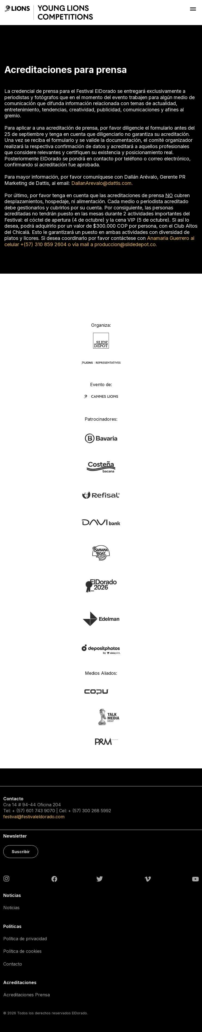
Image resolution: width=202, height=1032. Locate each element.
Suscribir (21, 851)
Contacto (12, 964)
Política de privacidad (25, 938)
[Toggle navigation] (193, 8)
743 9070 (45, 810)
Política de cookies (22, 951)
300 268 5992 (96, 810)
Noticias (11, 907)
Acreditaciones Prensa (26, 994)
